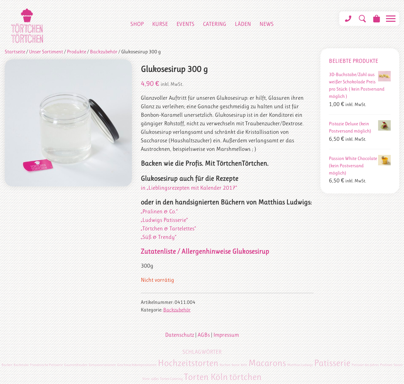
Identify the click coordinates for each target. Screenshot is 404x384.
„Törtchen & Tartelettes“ (168, 228)
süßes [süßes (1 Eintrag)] (155, 379)
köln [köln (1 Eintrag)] (244, 365)
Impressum (226, 335)
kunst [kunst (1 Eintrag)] (236, 365)
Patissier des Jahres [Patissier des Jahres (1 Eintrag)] (365, 365)
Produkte (76, 52)
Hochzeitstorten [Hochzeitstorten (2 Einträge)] (188, 362)
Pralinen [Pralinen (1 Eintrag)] (386, 365)
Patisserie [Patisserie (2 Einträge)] (332, 362)
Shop (137, 24)
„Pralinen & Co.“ (159, 211)
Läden (243, 24)
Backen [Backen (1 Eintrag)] (7, 365)
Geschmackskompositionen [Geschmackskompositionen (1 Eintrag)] (137, 365)
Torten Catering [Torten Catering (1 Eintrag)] (171, 379)
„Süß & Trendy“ (158, 237)
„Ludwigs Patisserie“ (164, 220)
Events (185, 24)
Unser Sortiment (46, 52)
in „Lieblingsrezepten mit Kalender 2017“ (189, 188)
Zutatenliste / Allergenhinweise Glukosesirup (205, 251)
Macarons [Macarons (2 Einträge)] (267, 362)
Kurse (160, 24)
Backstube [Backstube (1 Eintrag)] (21, 365)
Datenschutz (179, 335)
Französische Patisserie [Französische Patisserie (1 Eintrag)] (46, 365)
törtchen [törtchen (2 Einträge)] (245, 376)
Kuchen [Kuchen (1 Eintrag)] (225, 365)
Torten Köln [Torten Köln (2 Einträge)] (206, 376)
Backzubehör (103, 52)
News (266, 24)
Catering (214, 24)
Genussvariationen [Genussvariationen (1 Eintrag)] (102, 365)
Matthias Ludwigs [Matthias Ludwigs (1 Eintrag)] (300, 365)
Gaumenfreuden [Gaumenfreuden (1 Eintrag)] (75, 365)
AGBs (204, 335)
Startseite (15, 52)
